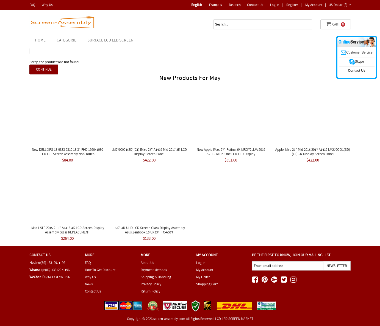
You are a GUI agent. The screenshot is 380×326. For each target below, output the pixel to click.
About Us (147, 262)
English (196, 4)
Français (215, 4)
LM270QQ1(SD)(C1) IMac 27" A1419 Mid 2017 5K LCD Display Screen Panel (149, 151)
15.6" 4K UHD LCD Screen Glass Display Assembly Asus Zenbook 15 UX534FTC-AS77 (149, 230)
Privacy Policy (151, 284)
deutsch (235, 4)
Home (40, 40)
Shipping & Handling (156, 277)
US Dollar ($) (340, 4)
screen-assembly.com (169, 318)
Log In (274, 4)
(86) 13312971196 (53, 262)
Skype (356, 61)
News (89, 284)
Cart (335, 24)
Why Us (47, 4)
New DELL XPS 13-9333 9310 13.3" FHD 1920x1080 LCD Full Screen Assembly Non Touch (67, 151)
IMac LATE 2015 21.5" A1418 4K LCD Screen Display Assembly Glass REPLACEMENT (67, 230)
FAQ (32, 4)
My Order (203, 277)
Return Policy (150, 291)
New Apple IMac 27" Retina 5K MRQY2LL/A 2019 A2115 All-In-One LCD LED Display (231, 151)
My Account (313, 4)
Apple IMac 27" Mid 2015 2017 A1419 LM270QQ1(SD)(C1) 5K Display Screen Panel (312, 151)
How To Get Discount (100, 270)
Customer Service (356, 52)
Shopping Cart (207, 284)
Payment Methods (154, 270)
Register (292, 4)
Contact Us (255, 4)
